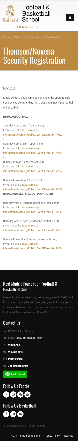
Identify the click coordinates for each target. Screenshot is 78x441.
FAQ (12, 435)
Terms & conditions (29, 435)
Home (6, 37)
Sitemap (68, 435)
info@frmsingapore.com (29, 337)
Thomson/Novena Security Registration (38, 37)
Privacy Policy (52, 435)
